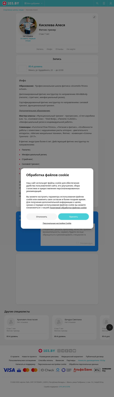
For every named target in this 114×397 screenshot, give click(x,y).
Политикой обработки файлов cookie (68, 207)
